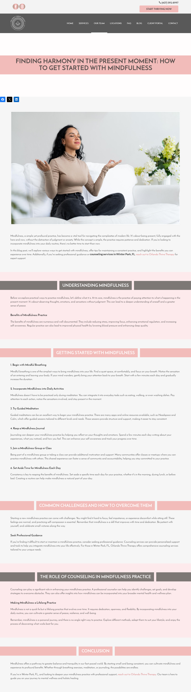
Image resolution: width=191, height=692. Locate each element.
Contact (173, 23)
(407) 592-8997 (168, 2)
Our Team (99, 23)
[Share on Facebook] (2, 99)
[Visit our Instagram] (22, 7)
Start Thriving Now (159, 8)
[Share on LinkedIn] (16, 99)
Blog (139, 23)
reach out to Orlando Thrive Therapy (155, 254)
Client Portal (155, 23)
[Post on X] (9, 99)
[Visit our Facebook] (16, 7)
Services (83, 23)
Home (70, 23)
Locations (116, 23)
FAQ (129, 23)
